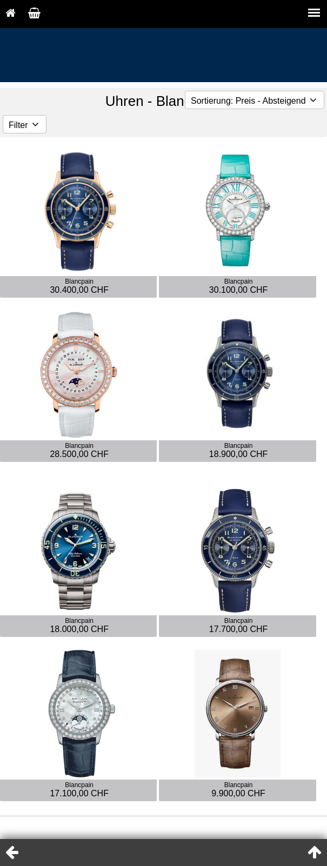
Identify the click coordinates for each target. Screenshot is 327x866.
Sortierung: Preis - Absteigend (254, 100)
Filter (25, 125)
